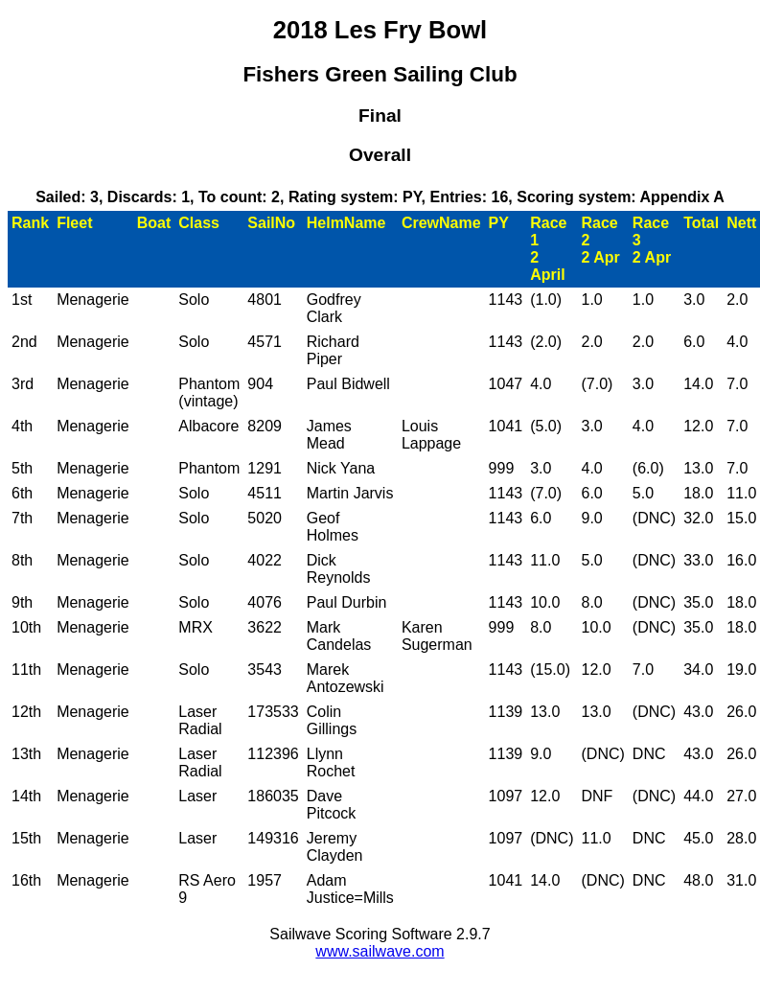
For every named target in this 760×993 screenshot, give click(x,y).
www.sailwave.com (379, 951)
